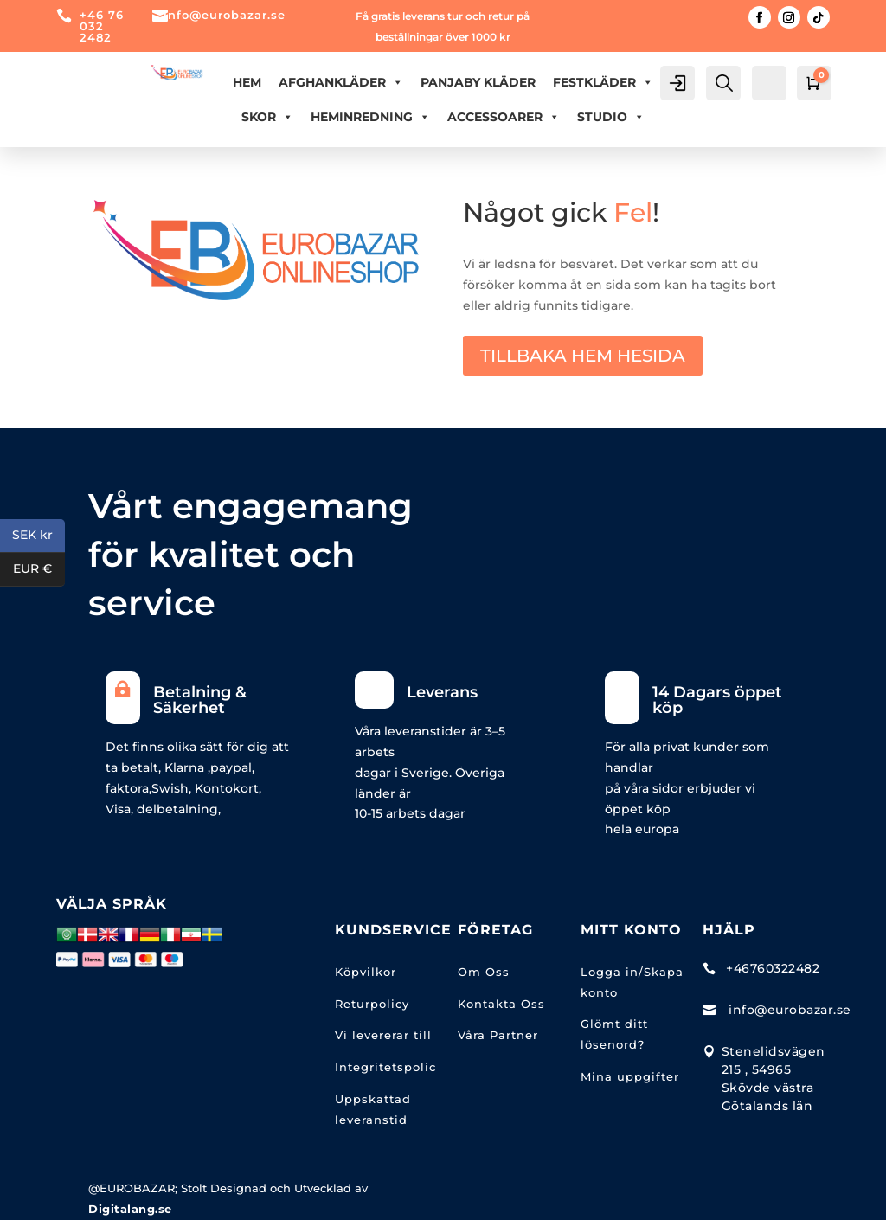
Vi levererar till (383, 1035)
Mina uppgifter (630, 1076)
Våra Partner (498, 1035)
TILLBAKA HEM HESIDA (582, 355)
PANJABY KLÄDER (478, 82)
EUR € (39, 570)
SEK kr (38, 536)
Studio (611, 117)
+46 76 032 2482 (102, 26)
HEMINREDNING (370, 117)
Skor (267, 117)
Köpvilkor (365, 972)
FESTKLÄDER (603, 82)
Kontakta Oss (501, 1004)
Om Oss (484, 972)
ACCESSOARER (503, 117)
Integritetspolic (385, 1067)
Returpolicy (372, 1004)
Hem (247, 82)
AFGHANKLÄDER (341, 82)
